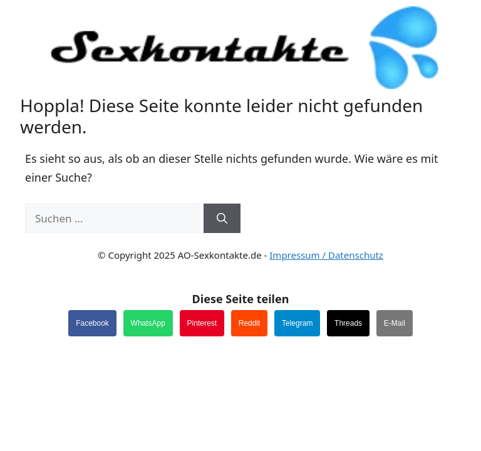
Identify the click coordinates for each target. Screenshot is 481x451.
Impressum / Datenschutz (326, 255)
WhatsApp (148, 323)
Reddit (250, 323)
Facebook (92, 323)
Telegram (297, 323)
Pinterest (202, 323)
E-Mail (394, 323)
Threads (348, 323)
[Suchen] (222, 219)
